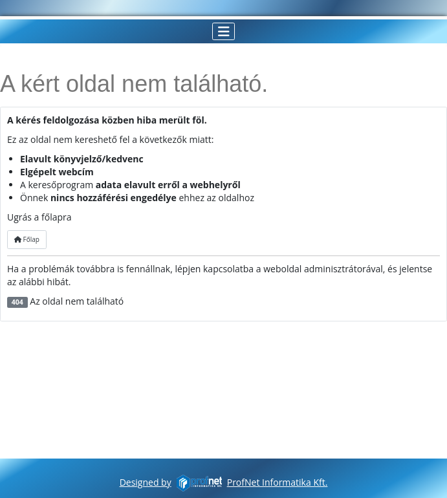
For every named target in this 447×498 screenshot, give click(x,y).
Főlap (26, 239)
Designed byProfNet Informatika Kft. (224, 482)
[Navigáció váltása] (223, 31)
